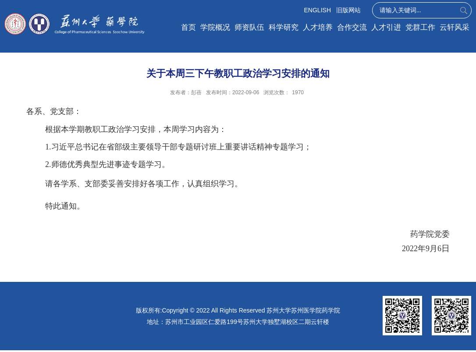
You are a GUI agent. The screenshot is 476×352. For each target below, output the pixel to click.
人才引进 (386, 27)
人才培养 (318, 27)
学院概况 (215, 27)
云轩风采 (454, 27)
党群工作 (420, 27)
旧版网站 (348, 10)
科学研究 (283, 27)
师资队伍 (249, 27)
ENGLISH (317, 10)
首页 (188, 27)
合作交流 (352, 27)
